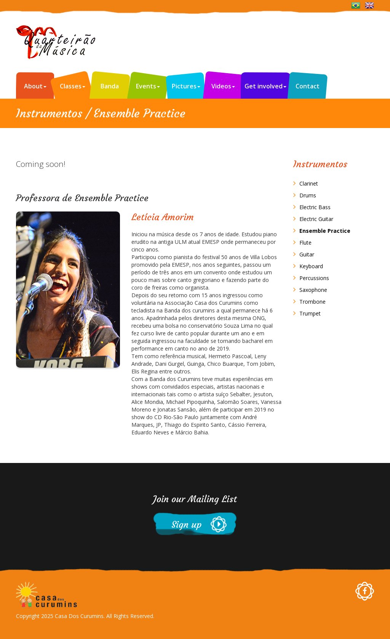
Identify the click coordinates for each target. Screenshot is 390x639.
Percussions (314, 278)
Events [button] (148, 86)
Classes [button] (72, 86)
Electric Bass (315, 207)
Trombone (312, 301)
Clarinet (308, 183)
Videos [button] (223, 86)
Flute (305, 242)
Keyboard (311, 266)
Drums (307, 195)
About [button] (35, 86)
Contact (308, 86)
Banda (110, 86)
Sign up (181, 524)
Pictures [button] (186, 86)
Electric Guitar (316, 219)
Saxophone (313, 289)
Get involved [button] (265, 86)
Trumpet (310, 313)
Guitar (306, 254)
